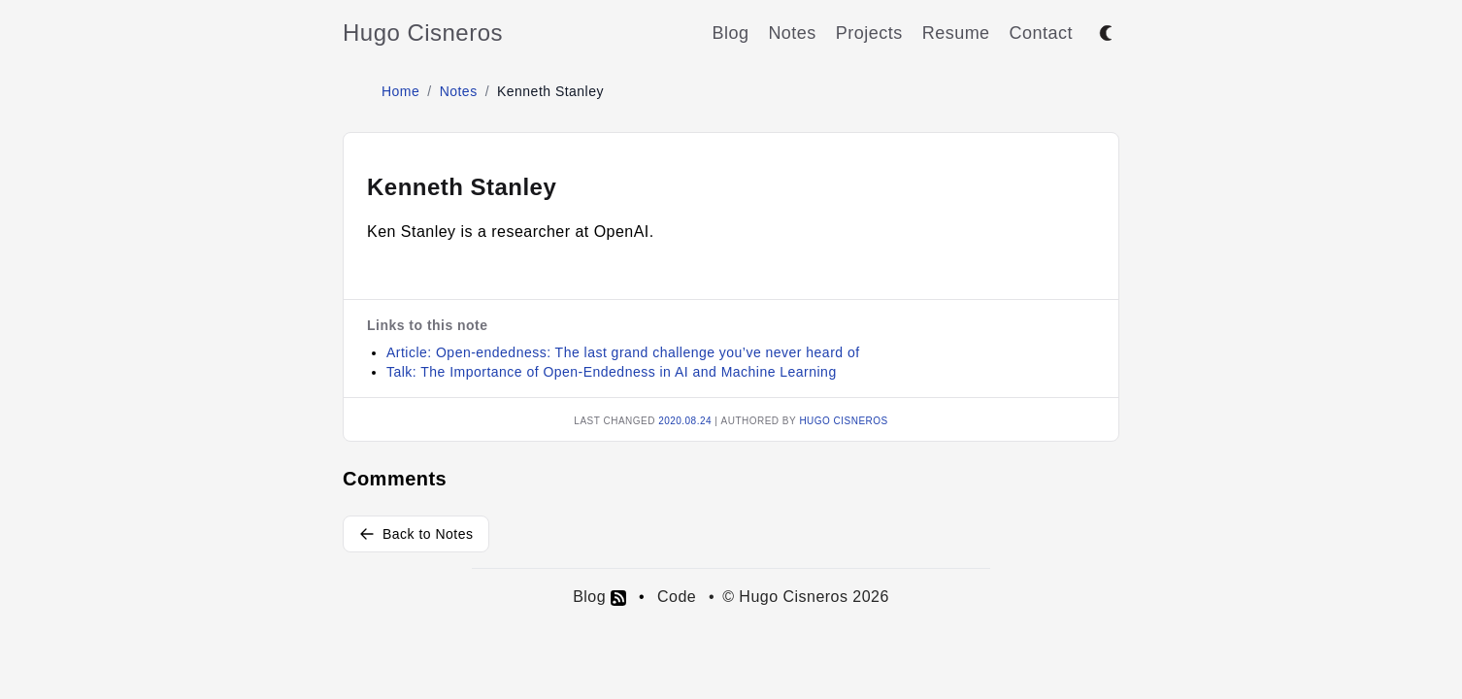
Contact (1041, 33)
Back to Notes (416, 534)
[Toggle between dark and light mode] (1105, 33)
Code (676, 596)
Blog (730, 33)
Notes (791, 33)
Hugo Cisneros (423, 32)
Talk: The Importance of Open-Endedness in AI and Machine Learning (611, 372)
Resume (956, 33)
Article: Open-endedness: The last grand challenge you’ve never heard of (623, 352)
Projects (869, 33)
